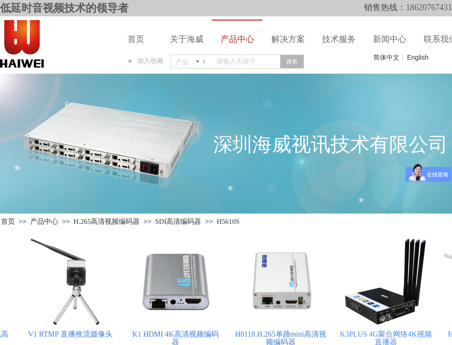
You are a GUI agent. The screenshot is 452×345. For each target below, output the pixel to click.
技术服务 (339, 39)
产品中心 (237, 39)
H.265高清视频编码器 (107, 221)
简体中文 (386, 57)
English (417, 57)
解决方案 (288, 39)
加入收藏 (150, 60)
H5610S (227, 221)
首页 (136, 39)
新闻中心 (389, 39)
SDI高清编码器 (178, 221)
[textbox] (246, 61)
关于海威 (186, 39)
